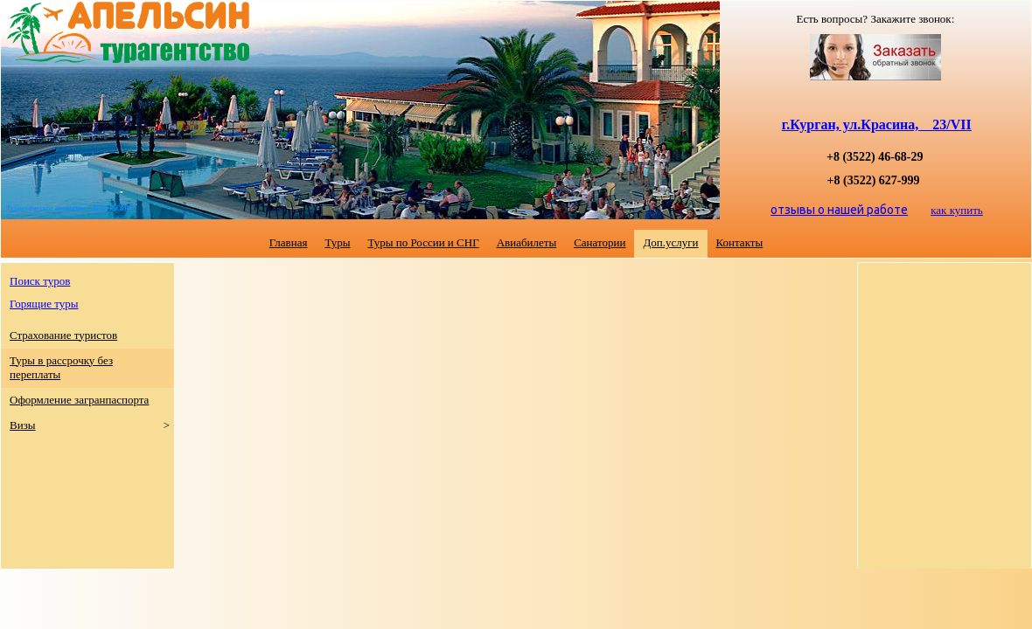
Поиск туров (40, 280)
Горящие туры (44, 303)
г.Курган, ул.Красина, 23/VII (877, 124)
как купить (957, 210)
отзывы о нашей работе (839, 210)
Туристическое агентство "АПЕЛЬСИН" (71, 208)
